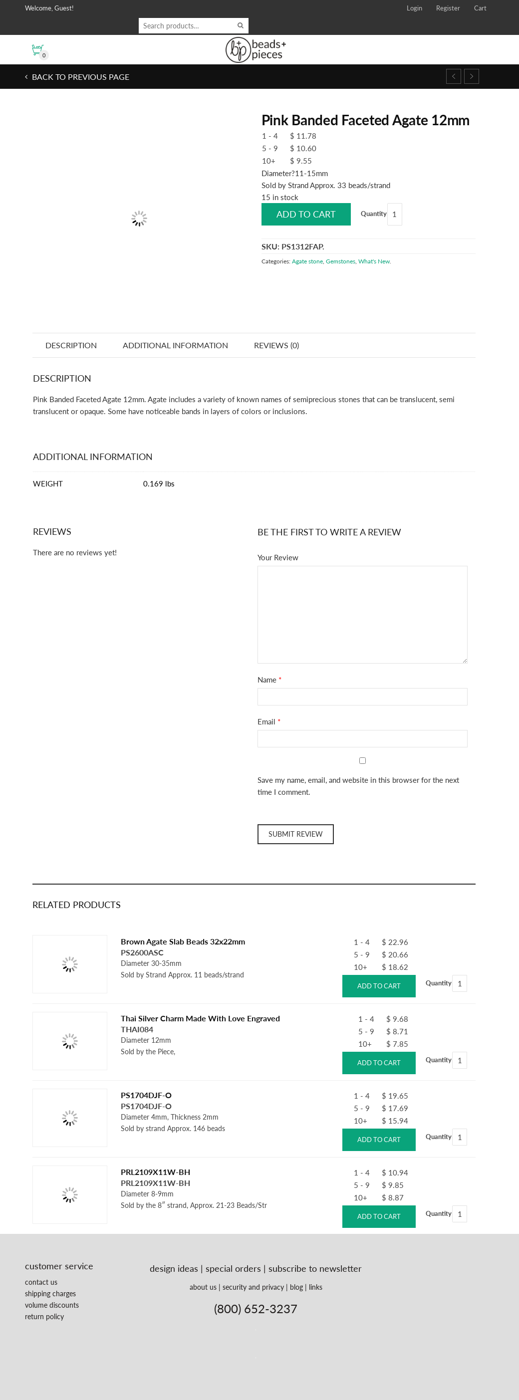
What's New (374, 261)
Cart (480, 8)
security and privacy (253, 1287)
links (315, 1287)
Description (71, 345)
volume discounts (52, 1305)
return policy (44, 1316)
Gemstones (340, 261)
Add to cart (306, 214)
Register (448, 8)
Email (266, 721)
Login (414, 8)
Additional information (175, 345)
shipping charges (50, 1293)
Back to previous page (79, 76)
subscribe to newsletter (315, 1268)
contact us (41, 1282)
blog (296, 1287)
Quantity (374, 214)
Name (267, 679)
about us (203, 1287)
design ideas (174, 1268)
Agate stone (307, 261)
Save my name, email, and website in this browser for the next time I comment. (358, 785)
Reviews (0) (276, 345)
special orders (233, 1268)
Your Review (278, 557)
